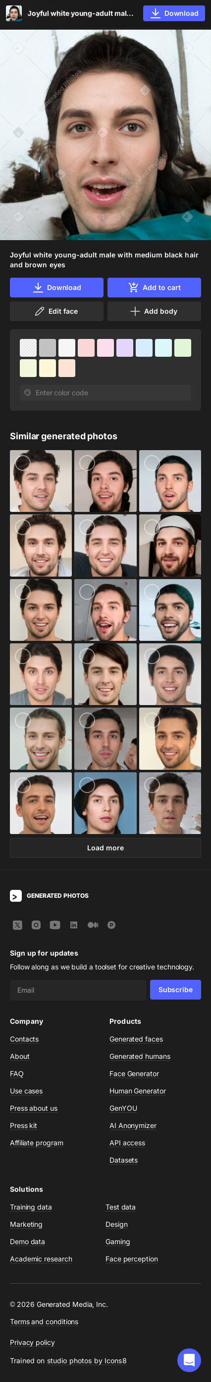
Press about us (33, 1108)
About (20, 1056)
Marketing (26, 1224)
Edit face (55, 311)
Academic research (41, 1259)
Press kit (23, 1125)
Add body (153, 311)
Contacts (24, 1039)
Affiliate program (36, 1142)
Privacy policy (32, 1342)
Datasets (123, 1160)
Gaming (118, 1241)
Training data (31, 1207)
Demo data (27, 1241)
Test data (121, 1207)
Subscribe (175, 989)
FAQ (17, 1073)
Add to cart (154, 287)
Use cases (26, 1091)
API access (127, 1142)
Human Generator (137, 1091)
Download (56, 287)
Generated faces (136, 1039)
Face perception (132, 1259)
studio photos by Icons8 (87, 1360)
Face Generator (134, 1073)
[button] (189, 1360)
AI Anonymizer (133, 1125)
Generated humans (139, 1056)
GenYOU (123, 1108)
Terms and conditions (44, 1321)
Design (117, 1224)
